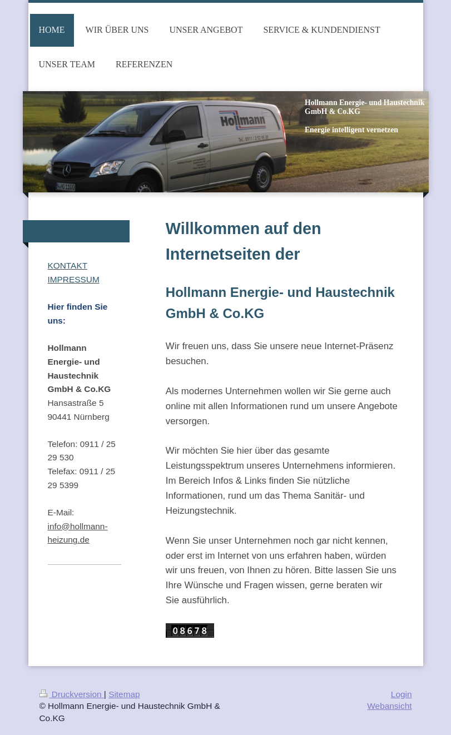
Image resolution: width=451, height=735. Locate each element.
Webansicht (389, 706)
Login (401, 694)
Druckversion (71, 694)
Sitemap (124, 694)
